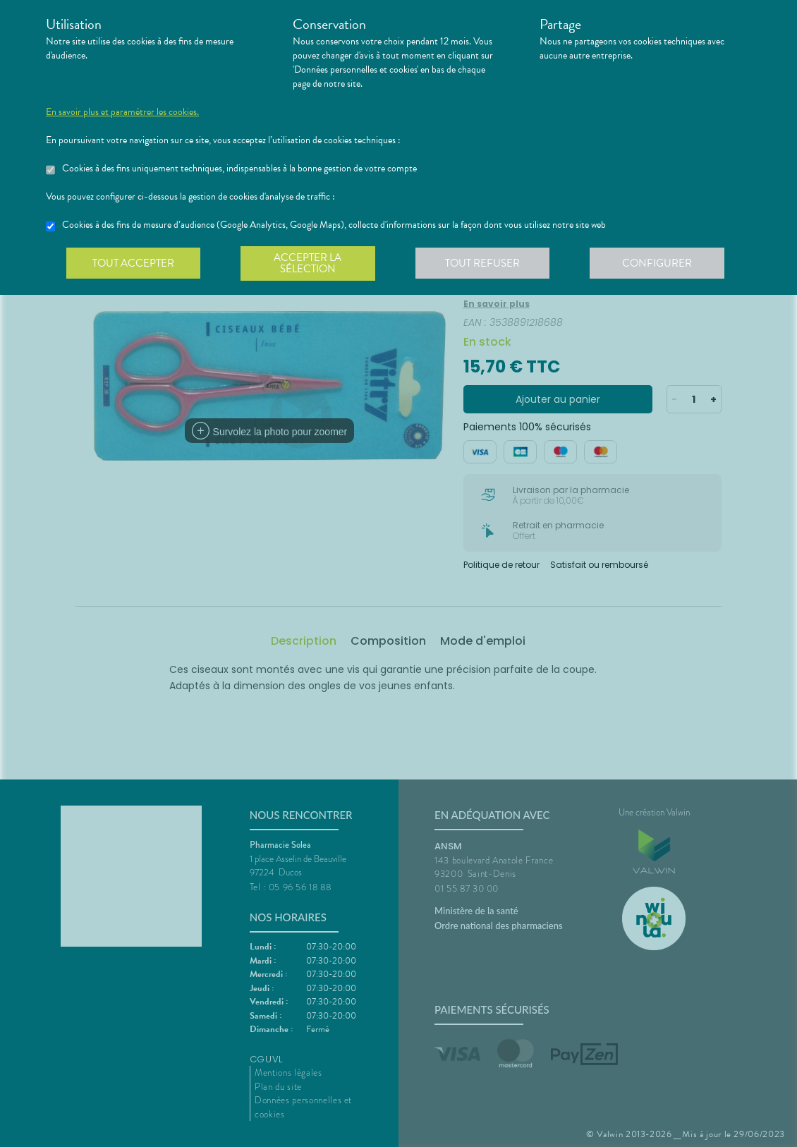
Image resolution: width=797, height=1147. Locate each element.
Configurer (663, 263)
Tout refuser (487, 263)
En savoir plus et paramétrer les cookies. (122, 112)
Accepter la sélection (310, 264)
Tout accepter (134, 263)
